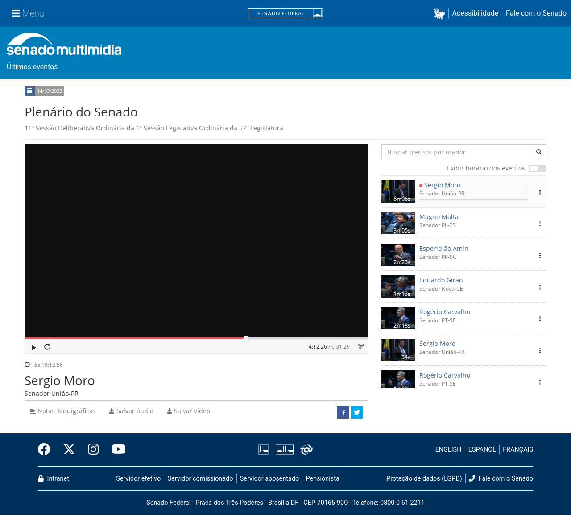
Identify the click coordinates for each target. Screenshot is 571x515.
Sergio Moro (442, 185)
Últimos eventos (32, 66)
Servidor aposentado (269, 478)
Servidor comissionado (200, 478)
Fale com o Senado (536, 13)
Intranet (53, 478)
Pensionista (322, 478)
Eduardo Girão (441, 280)
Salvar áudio (131, 411)
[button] (441, 14)
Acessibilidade (475, 13)
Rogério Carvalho (444, 311)
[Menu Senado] (28, 13)
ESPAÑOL (482, 449)
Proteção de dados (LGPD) (424, 478)
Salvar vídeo (188, 411)
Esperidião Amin (443, 248)
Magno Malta (439, 216)
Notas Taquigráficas (63, 411)
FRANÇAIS (518, 449)
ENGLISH (448, 449)
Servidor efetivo (138, 478)
